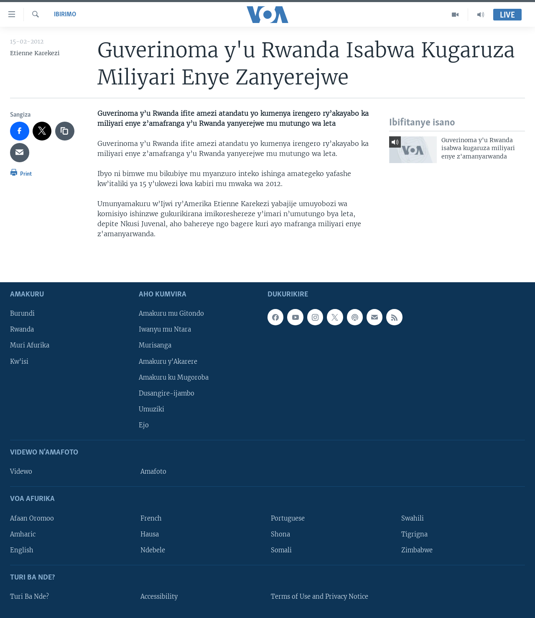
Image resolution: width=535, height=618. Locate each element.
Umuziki (151, 409)
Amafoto (153, 471)
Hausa (149, 534)
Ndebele (152, 550)
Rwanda (22, 329)
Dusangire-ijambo (166, 393)
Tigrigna (414, 534)
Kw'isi (19, 361)
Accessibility (159, 596)
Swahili (412, 518)
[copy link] (64, 131)
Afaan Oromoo (32, 518)
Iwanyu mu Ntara (165, 329)
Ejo (144, 425)
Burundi (22, 313)
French (151, 518)
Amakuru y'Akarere (168, 361)
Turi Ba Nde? (29, 596)
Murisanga (155, 345)
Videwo (21, 471)
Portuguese (288, 518)
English (21, 550)
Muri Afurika (29, 345)
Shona (280, 534)
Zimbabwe (417, 550)
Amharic (23, 534)
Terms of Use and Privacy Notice (319, 596)
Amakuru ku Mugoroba (174, 377)
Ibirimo (65, 14)
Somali (281, 550)
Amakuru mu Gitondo (171, 313)
